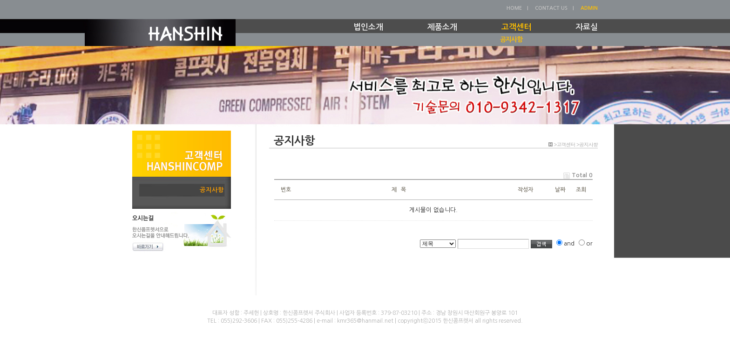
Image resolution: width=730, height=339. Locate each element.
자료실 (586, 27)
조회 (581, 190)
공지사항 (511, 39)
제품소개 (442, 27)
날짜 (560, 190)
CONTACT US (551, 8)
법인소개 (368, 27)
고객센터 (516, 27)
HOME (514, 8)
